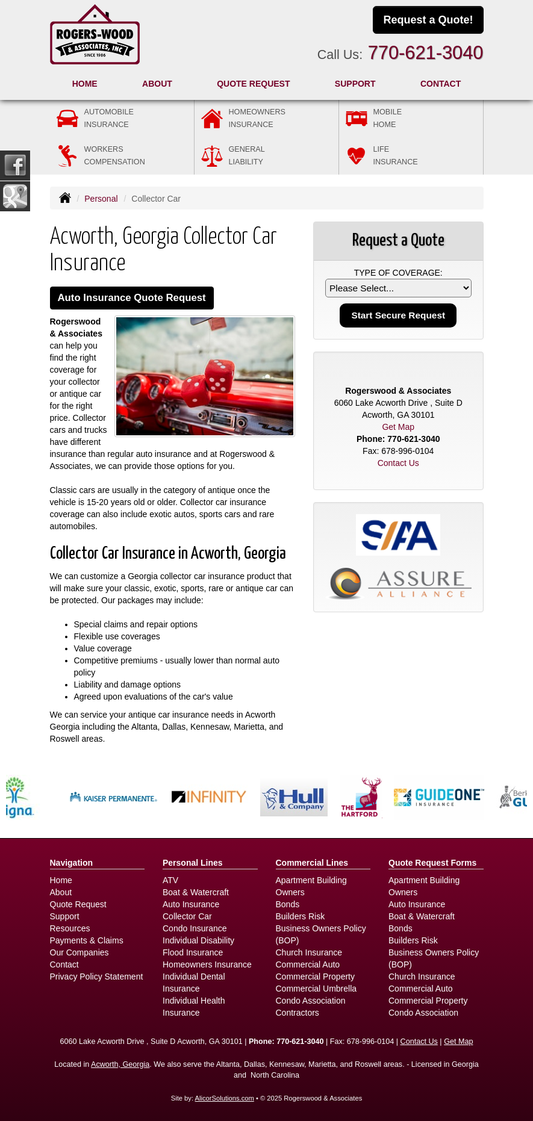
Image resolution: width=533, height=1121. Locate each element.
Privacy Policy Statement (96, 976)
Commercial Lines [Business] (312, 863)
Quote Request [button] (253, 83)
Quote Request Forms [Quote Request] (432, 863)
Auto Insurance (191, 904)
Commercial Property (315, 976)
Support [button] (355, 83)
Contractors (297, 1012)
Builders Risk (300, 916)
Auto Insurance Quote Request (132, 297)
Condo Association (311, 1000)
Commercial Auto (308, 964)
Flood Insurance (193, 952)
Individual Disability (198, 940)
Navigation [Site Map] (71, 863)
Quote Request (78, 904)
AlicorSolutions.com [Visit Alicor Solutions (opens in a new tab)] (224, 1098)
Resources (70, 928)
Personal (100, 198)
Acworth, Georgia (120, 1064)
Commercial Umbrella (316, 988)
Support (64, 916)
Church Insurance (309, 952)
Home (85, 83)
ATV (170, 880)
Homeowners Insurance (207, 964)
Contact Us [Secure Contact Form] (398, 463)
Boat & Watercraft (196, 892)
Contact (440, 83)
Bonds (288, 904)
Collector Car (187, 916)
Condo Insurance (195, 928)
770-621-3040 (426, 52)
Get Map (398, 427)
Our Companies (79, 952)
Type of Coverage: (398, 273)
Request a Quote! (428, 20)
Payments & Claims (86, 940)
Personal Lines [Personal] (193, 863)
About (157, 83)
